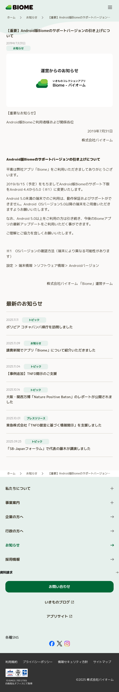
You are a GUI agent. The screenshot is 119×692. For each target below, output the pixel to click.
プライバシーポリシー (38, 662)
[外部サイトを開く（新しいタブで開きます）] (52, 643)
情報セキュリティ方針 (73, 662)
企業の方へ (14, 516)
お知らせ (31, 17)
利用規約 (11, 662)
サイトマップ (102, 662)
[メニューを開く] (110, 7)
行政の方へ (14, 531)
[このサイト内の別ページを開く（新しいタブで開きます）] (59, 602)
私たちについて (18, 488)
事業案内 (12, 502)
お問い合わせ (59, 586)
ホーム (11, 17)
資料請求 (6, 572)
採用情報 (12, 559)
